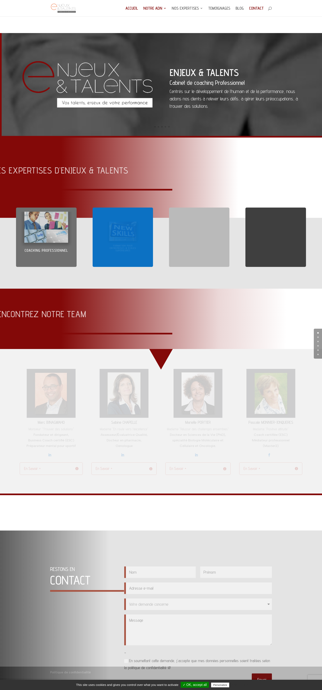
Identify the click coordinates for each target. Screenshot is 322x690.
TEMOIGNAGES (219, 9)
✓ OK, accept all (195, 685)
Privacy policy (240, 685)
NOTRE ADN (152, 9)
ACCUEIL (131, 9)
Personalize (220, 685)
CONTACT (256, 9)
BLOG (240, 9)
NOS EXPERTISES (185, 9)
